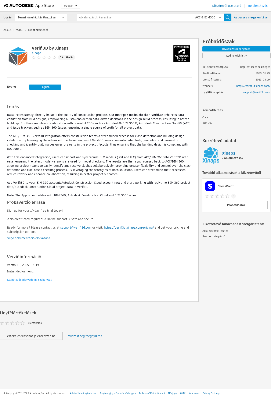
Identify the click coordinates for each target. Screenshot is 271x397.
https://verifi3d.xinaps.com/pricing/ (129, 227)
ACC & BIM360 (13, 30)
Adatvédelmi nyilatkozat (83, 393)
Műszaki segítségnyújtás (85, 336)
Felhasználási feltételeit (152, 393)
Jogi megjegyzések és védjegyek (118, 393)
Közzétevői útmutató (226, 6)
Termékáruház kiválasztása (37, 17)
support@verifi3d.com (75, 227)
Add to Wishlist (236, 55)
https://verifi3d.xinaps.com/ (253, 86)
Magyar (70, 5)
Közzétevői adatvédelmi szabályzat (29, 280)
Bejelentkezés (258, 6)
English (45, 87)
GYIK (182, 393)
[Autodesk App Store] (28, 6)
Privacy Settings (211, 393)
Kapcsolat (194, 393)
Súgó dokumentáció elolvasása (28, 238)
